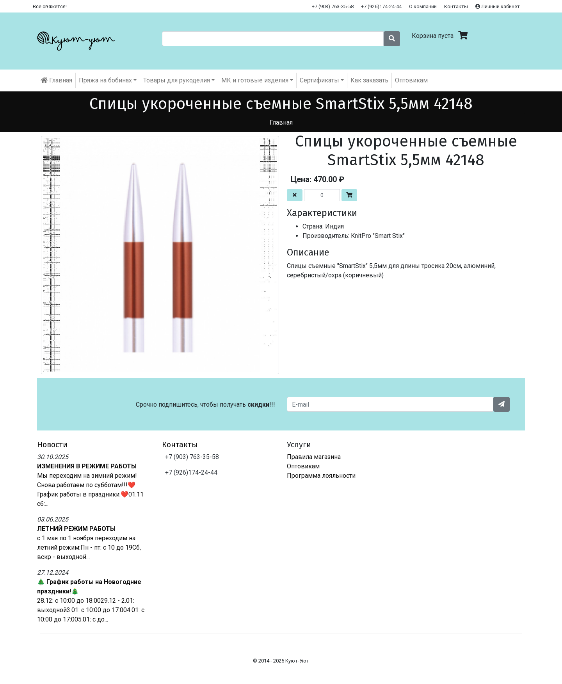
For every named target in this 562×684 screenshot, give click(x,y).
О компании (423, 6)
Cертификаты (319, 80)
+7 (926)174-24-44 (381, 6)
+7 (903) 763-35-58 (333, 6)
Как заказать (369, 80)
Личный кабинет (497, 6)
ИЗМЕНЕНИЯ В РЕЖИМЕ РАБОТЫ (87, 466)
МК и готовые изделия (254, 80)
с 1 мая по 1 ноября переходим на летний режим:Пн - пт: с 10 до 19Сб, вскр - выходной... (89, 547)
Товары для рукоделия (176, 80)
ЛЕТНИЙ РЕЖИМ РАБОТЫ (76, 528)
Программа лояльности (321, 475)
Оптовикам (411, 80)
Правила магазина (314, 457)
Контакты (456, 6)
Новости (52, 444)
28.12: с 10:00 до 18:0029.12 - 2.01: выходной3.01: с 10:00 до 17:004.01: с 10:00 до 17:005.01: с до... (90, 610)
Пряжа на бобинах (105, 80)
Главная (56, 80)
